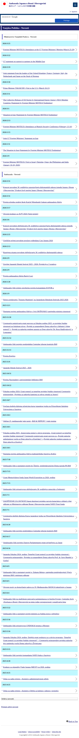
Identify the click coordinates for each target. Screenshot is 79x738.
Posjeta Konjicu (9, 356)
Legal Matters (22, 732)
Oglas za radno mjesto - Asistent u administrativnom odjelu (25, 679)
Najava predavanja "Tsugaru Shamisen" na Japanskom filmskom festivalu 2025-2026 (35, 300)
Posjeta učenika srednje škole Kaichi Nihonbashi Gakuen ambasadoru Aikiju (32, 202)
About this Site (56, 732)
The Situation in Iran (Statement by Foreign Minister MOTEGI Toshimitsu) (32, 150)
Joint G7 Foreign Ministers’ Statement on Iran (20, 138)
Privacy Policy (46, 732)
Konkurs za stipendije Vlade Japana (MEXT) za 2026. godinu (26, 667)
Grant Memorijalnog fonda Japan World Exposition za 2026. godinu (29, 478)
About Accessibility (34, 732)
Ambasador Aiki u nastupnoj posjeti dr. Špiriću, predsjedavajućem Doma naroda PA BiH (37, 466)
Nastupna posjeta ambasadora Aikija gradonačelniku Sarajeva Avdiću (29, 454)
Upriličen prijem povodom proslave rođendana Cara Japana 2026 (28, 241)
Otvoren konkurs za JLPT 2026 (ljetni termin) (20, 214)
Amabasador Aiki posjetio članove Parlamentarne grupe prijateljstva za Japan (32, 543)
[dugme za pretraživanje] (66, 20)
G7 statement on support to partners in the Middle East (24, 61)
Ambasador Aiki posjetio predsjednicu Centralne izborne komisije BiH (30, 531)
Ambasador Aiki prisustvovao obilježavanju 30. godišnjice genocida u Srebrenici (34, 489)
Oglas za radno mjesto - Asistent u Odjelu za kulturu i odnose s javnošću (31, 691)
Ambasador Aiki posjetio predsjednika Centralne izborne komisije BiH (30, 344)
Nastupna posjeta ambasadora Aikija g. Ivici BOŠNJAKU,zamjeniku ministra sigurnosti (36, 311)
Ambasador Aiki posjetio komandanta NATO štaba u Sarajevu (26, 655)
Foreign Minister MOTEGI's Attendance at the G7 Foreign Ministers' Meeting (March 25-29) (38, 50)
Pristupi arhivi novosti (9, 707)
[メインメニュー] (75, 5)
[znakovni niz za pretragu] (34, 17)
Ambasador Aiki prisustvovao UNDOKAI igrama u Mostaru (26, 626)
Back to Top (73, 721)
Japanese (74, 12)
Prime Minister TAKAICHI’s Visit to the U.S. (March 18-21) (26, 88)
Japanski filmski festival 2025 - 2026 (17, 368)
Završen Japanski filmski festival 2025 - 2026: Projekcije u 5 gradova (29, 264)
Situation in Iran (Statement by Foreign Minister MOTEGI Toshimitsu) (30, 115)
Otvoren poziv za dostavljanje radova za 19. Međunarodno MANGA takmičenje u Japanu (37, 587)
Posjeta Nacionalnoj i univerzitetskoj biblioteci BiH (23, 380)
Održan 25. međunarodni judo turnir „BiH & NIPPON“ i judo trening (29, 421)
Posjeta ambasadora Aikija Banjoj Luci (18, 276)
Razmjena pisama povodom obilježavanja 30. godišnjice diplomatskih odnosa (32, 252)
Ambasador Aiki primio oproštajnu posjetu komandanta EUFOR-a (28, 288)
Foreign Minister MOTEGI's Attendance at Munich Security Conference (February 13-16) (37, 127)
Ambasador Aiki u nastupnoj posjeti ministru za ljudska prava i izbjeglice (31, 614)
